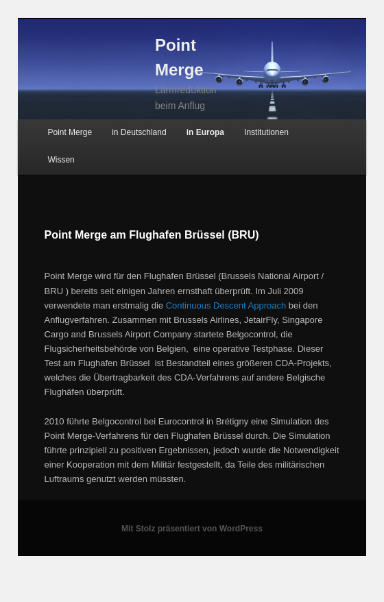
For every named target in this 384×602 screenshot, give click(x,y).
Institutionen (266, 132)
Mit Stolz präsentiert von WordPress (192, 528)
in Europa (205, 132)
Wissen (60, 160)
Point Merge (69, 132)
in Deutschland (139, 132)
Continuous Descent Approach (226, 305)
